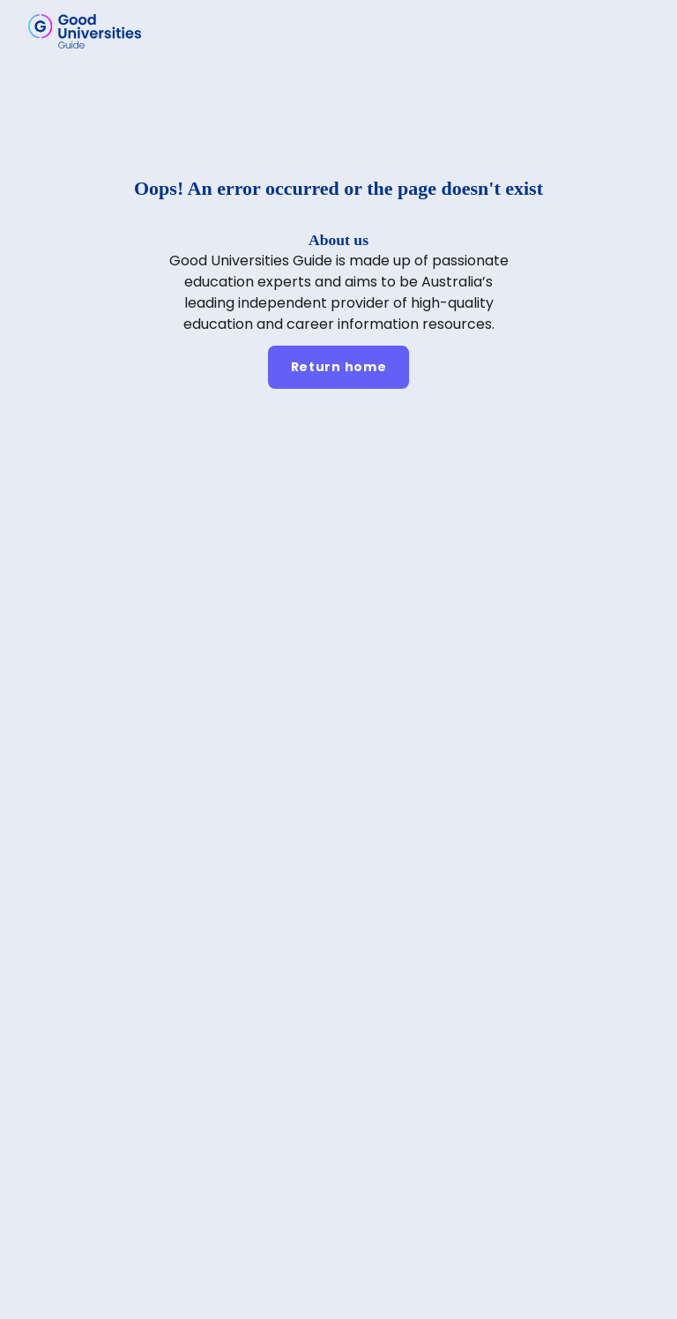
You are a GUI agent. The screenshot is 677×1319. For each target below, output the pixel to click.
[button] (638, 30)
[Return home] (339, 367)
